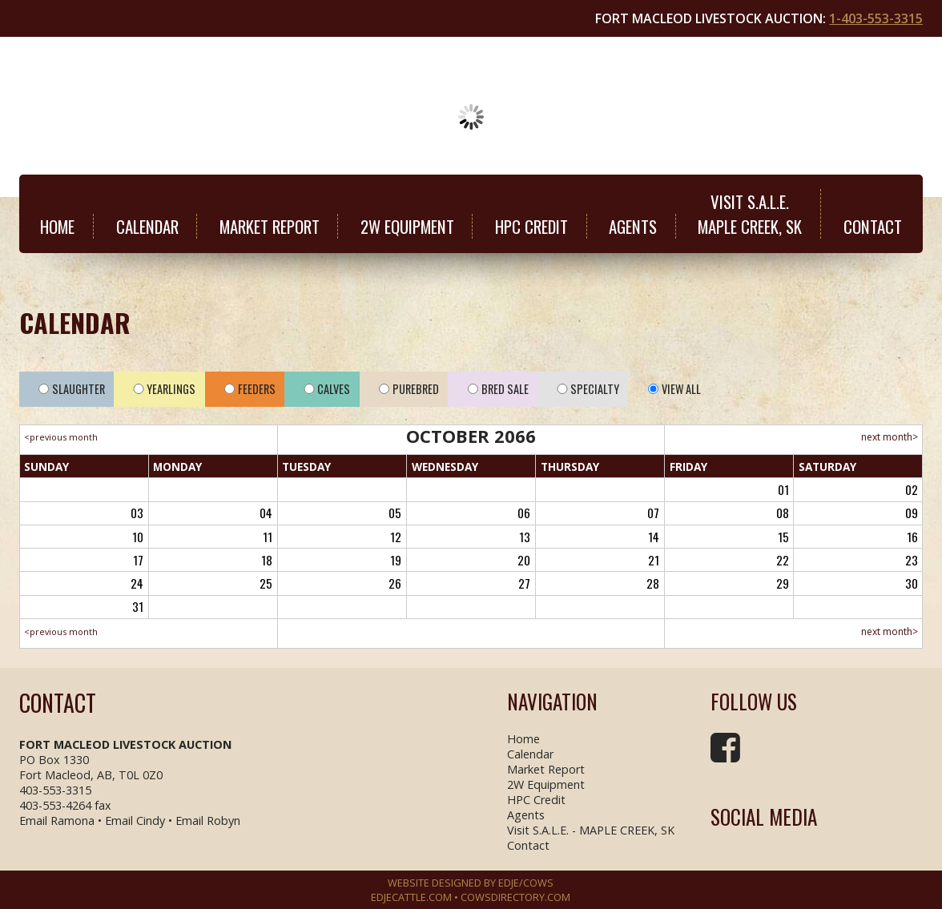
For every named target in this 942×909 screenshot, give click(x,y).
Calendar (147, 226)
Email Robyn (207, 820)
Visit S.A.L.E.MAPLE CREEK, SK (750, 214)
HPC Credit (531, 226)
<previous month (61, 437)
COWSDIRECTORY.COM (515, 897)
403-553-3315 (55, 790)
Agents (633, 226)
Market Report (269, 226)
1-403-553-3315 (876, 18)
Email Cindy (135, 820)
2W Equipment (407, 226)
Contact (872, 226)
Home (57, 226)
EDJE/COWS (526, 882)
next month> (889, 437)
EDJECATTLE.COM (411, 897)
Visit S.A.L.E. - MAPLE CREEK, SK (590, 830)
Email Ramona (57, 820)
